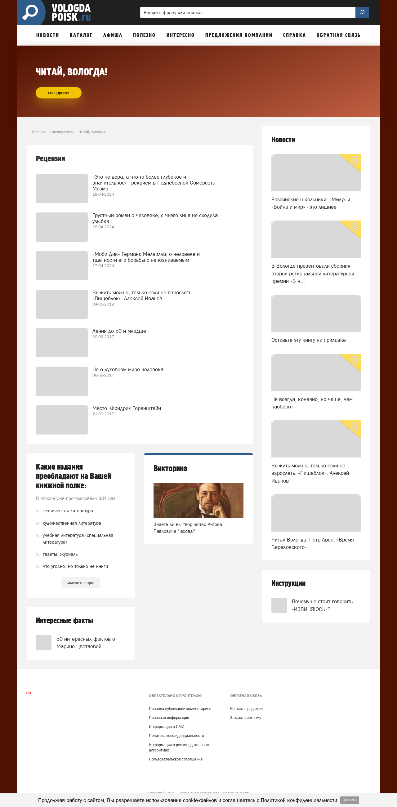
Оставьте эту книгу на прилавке (308, 340)
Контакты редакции (246, 709)
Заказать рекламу (245, 718)
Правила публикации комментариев (180, 709)
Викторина (170, 468)
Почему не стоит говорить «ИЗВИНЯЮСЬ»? (322, 605)
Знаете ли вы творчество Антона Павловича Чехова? (188, 527)
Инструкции (288, 583)
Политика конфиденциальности (176, 735)
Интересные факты (64, 620)
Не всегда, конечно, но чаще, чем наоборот (312, 403)
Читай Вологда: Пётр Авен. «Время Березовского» (312, 543)
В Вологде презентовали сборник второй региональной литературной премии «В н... (312, 273)
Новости (283, 140)
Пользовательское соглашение (176, 759)
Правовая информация (169, 718)
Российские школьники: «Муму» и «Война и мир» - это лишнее (310, 203)
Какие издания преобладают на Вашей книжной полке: (73, 476)
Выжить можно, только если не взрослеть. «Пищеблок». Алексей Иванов (310, 473)
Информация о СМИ (166, 727)
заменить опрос (80, 582)
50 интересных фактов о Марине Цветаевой (85, 642)
